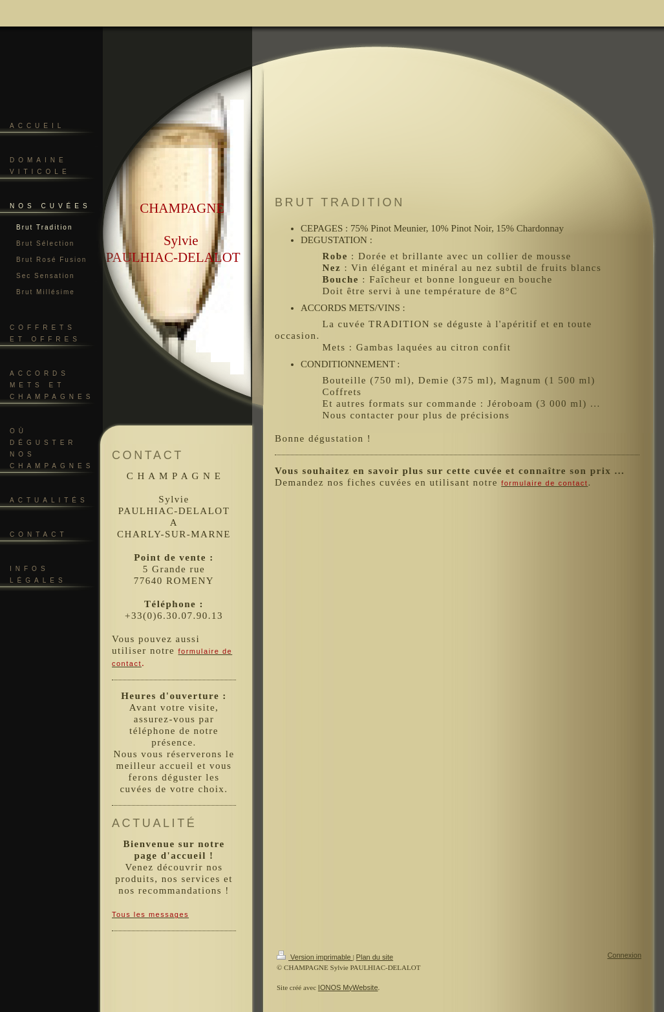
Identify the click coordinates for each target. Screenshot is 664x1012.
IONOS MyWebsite (348, 987)
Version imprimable (315, 957)
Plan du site (374, 957)
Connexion (624, 955)
